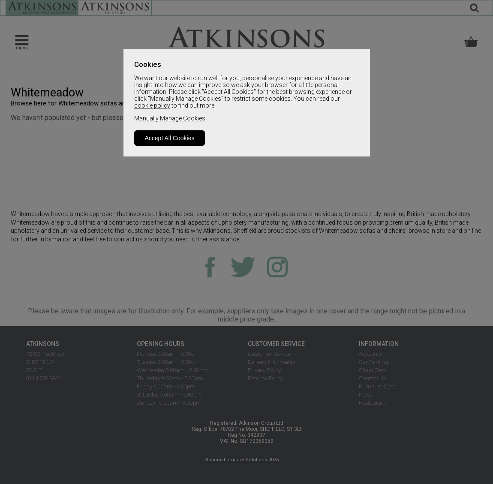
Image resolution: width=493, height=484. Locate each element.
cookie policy (152, 105)
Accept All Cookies (170, 138)
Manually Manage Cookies (169, 118)
